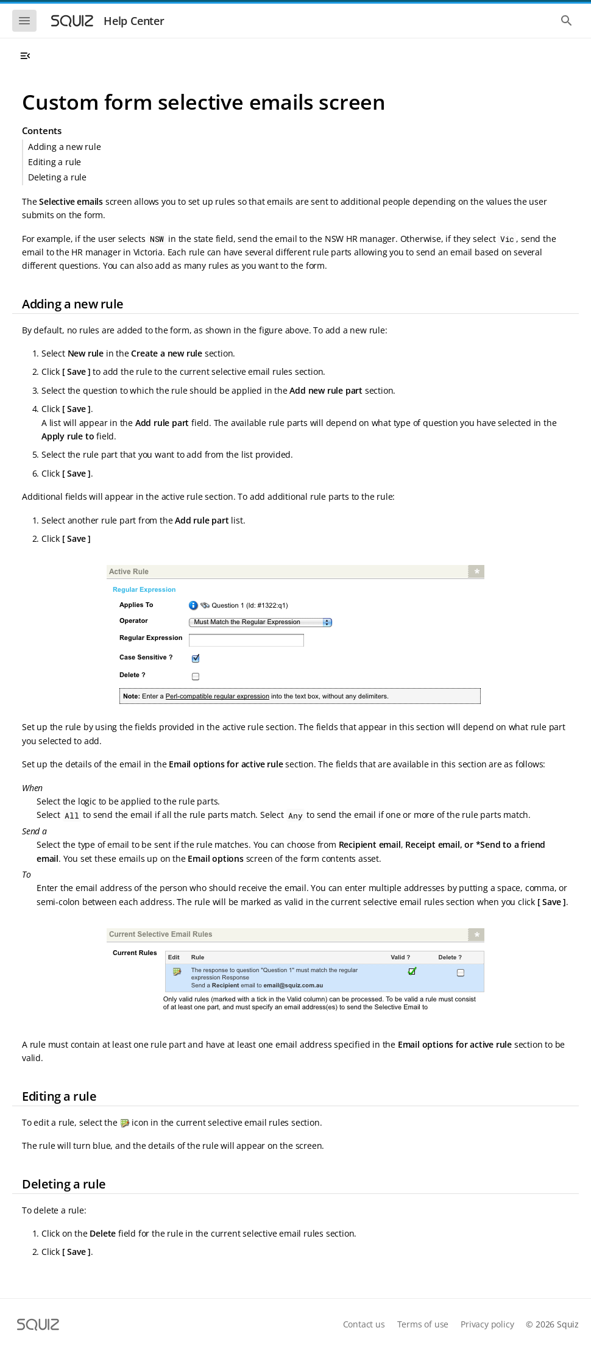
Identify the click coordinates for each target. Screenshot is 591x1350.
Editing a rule (54, 162)
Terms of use (423, 1324)
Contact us (364, 1324)
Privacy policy (487, 1324)
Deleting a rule (57, 177)
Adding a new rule (64, 146)
